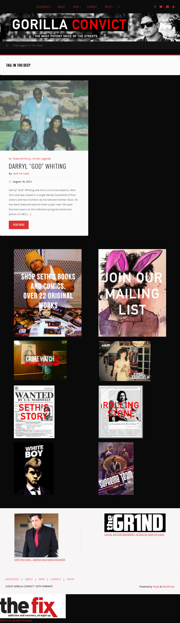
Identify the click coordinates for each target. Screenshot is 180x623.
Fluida (155, 586)
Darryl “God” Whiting (37, 165)
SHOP (42, 579)
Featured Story (22, 158)
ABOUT (29, 579)
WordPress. (168, 586)
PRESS (70, 579)
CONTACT (56, 579)
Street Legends (42, 158)
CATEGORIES (12, 579)
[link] (119, 6)
